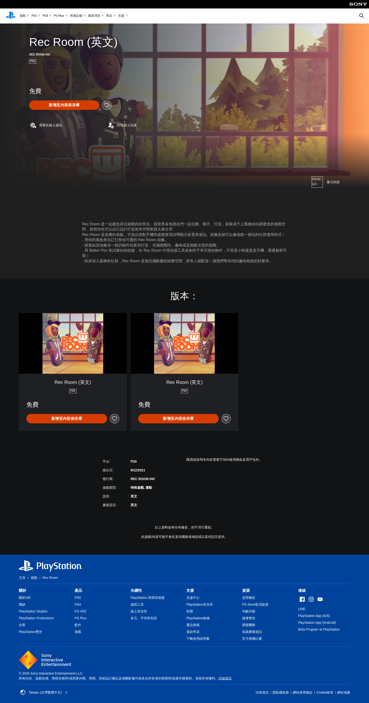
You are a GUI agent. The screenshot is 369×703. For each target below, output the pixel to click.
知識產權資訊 (252, 632)
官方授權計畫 (252, 638)
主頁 (22, 578)
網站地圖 (343, 692)
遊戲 (23, 16)
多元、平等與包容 (144, 618)
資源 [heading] (246, 590)
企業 (22, 625)
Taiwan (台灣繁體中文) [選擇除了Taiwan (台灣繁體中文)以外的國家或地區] (44, 692)
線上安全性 (139, 611)
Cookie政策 (324, 692)
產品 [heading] (78, 590)
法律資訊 (262, 692)
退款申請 (193, 632)
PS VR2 (80, 611)
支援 (121, 16)
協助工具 (137, 604)
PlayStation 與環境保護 (148, 598)
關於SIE (25, 598)
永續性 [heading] (136, 590)
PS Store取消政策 (255, 604)
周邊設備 (76, 16)
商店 (109, 16)
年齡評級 (248, 611)
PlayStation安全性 (199, 604)
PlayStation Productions (36, 618)
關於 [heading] (22, 590)
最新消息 (94, 16)
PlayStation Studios (33, 611)
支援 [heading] (190, 590)
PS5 (34, 16)
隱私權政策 (281, 692)
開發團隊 (248, 625)
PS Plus (59, 16)
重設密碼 (193, 625)
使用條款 (248, 598)
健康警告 (248, 618)
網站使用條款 (303, 692)
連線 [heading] (302, 590)
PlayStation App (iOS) (314, 616)
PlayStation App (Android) (317, 622)
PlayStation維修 (198, 618)
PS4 (45, 16)
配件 (78, 625)
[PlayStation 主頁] (10, 16)
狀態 (189, 611)
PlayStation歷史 (30, 632)
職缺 (22, 604)
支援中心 (193, 598)
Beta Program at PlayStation (319, 629)
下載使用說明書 (197, 638)
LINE (301, 609)
